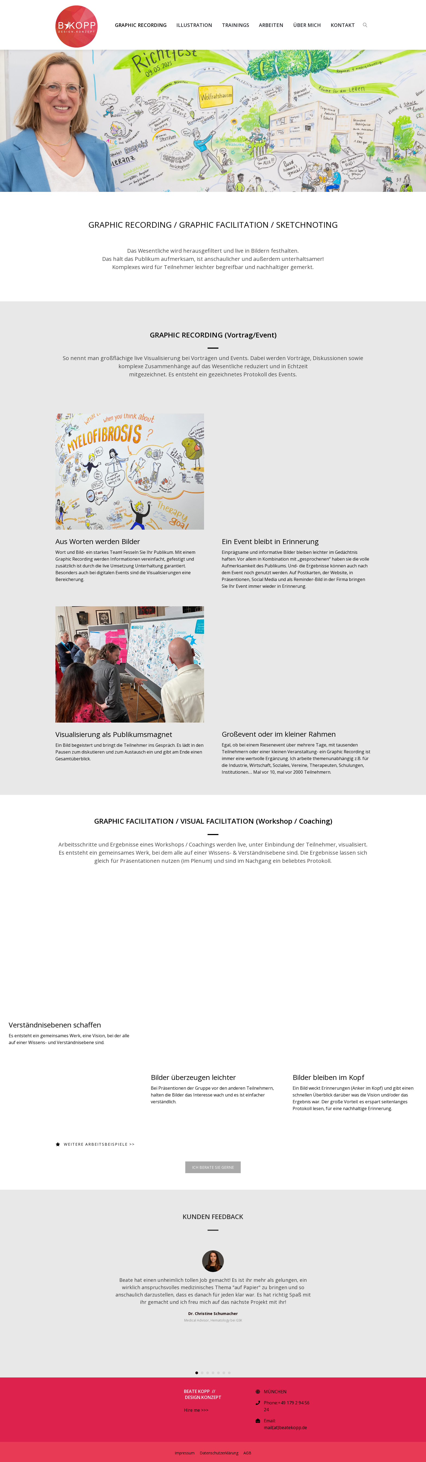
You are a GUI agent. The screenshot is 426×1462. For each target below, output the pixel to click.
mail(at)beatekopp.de (285, 1427)
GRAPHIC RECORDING (141, 25)
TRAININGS (235, 25)
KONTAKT (343, 25)
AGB (247, 1452)
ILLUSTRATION (194, 25)
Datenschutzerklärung (219, 1452)
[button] (196, 1373)
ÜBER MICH (307, 25)
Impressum (185, 1452)
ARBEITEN (271, 25)
